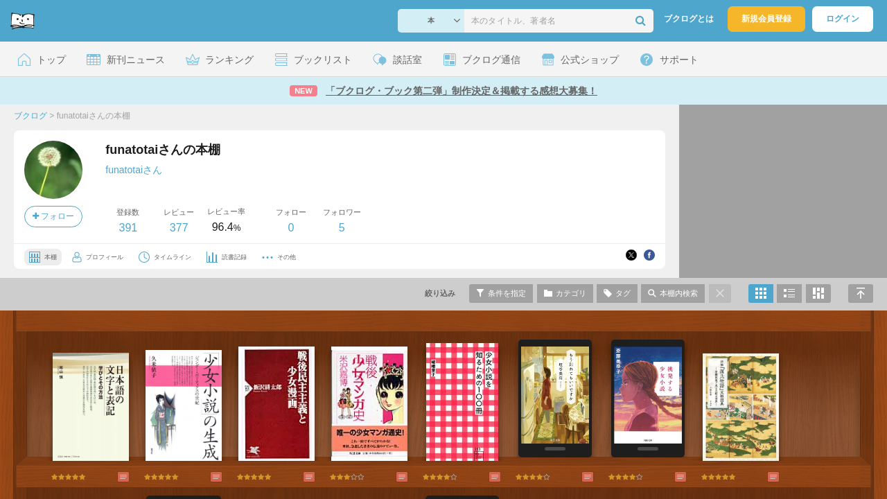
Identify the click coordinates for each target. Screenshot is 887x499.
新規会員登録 (766, 19)
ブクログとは (689, 19)
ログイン (842, 19)
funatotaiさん (133, 169)
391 (127, 228)
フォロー (53, 216)
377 (179, 228)
